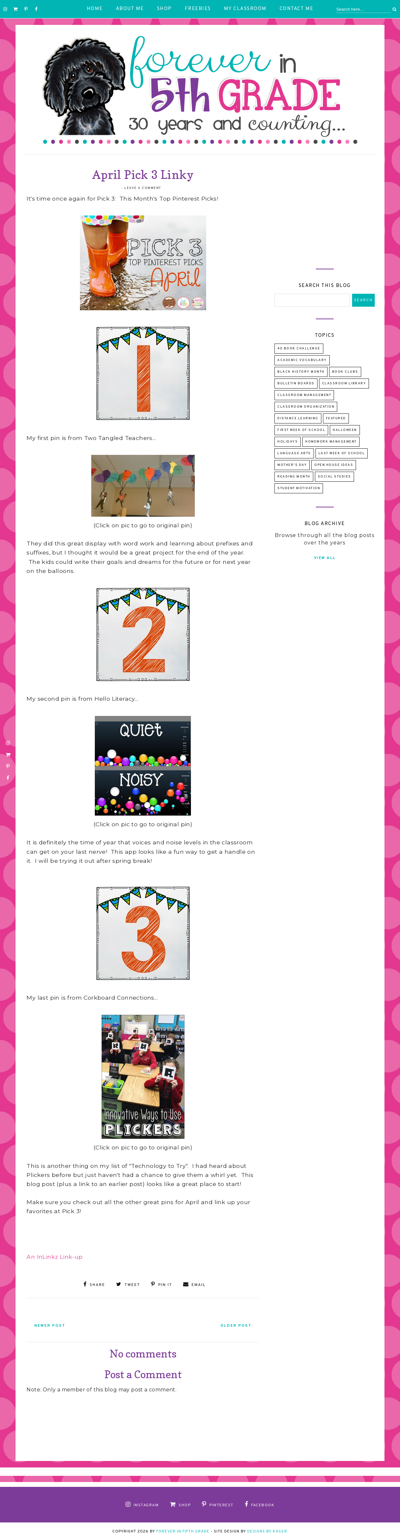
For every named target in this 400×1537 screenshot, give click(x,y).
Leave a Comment (142, 188)
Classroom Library (344, 383)
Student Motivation (298, 488)
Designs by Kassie (267, 1528)
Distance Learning (297, 418)
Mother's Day (292, 465)
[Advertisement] (324, 206)
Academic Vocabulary (302, 360)
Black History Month (301, 372)
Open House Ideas (333, 465)
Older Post (228, 1322)
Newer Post (57, 1322)
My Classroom (245, 9)
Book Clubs (345, 372)
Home (95, 9)
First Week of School (301, 430)
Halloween (345, 430)
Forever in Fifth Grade (182, 1528)
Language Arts (294, 453)
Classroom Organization (305, 407)
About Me (130, 9)
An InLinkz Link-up (55, 1256)
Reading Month (293, 477)
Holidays (287, 442)
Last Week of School (341, 453)
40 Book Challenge (298, 348)
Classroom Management (304, 395)
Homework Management (331, 442)
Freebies (198, 9)
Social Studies (334, 477)
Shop (164, 9)
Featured (336, 418)
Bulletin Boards (296, 383)
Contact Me (297, 9)
